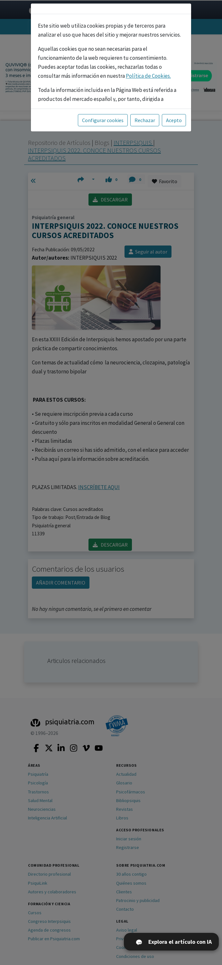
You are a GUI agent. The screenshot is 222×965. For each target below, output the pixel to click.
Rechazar (144, 120)
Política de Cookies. (148, 75)
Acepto (174, 120)
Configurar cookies (103, 120)
